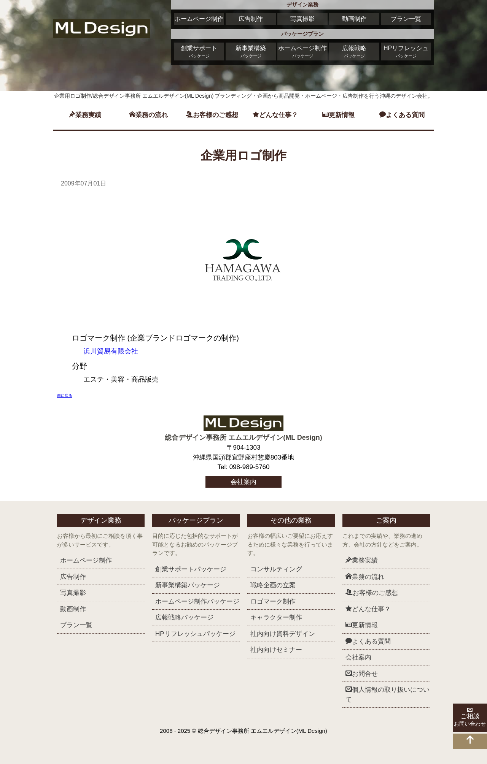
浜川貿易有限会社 (110, 351)
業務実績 (85, 115)
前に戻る (64, 395)
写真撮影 (302, 19)
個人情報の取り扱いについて (387, 694)
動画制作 (354, 19)
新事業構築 (251, 52)
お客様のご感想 (212, 115)
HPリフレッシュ (406, 52)
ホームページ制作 (199, 19)
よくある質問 (402, 115)
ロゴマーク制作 (273, 601)
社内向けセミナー (276, 649)
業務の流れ (148, 115)
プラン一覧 (406, 19)
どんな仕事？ (275, 115)
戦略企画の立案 (273, 585)
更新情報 (338, 115)
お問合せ (361, 673)
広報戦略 (354, 52)
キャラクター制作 (276, 617)
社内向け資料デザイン (282, 633)
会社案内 (243, 481)
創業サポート (199, 52)
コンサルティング (276, 569)
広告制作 (251, 19)
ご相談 (470, 717)
